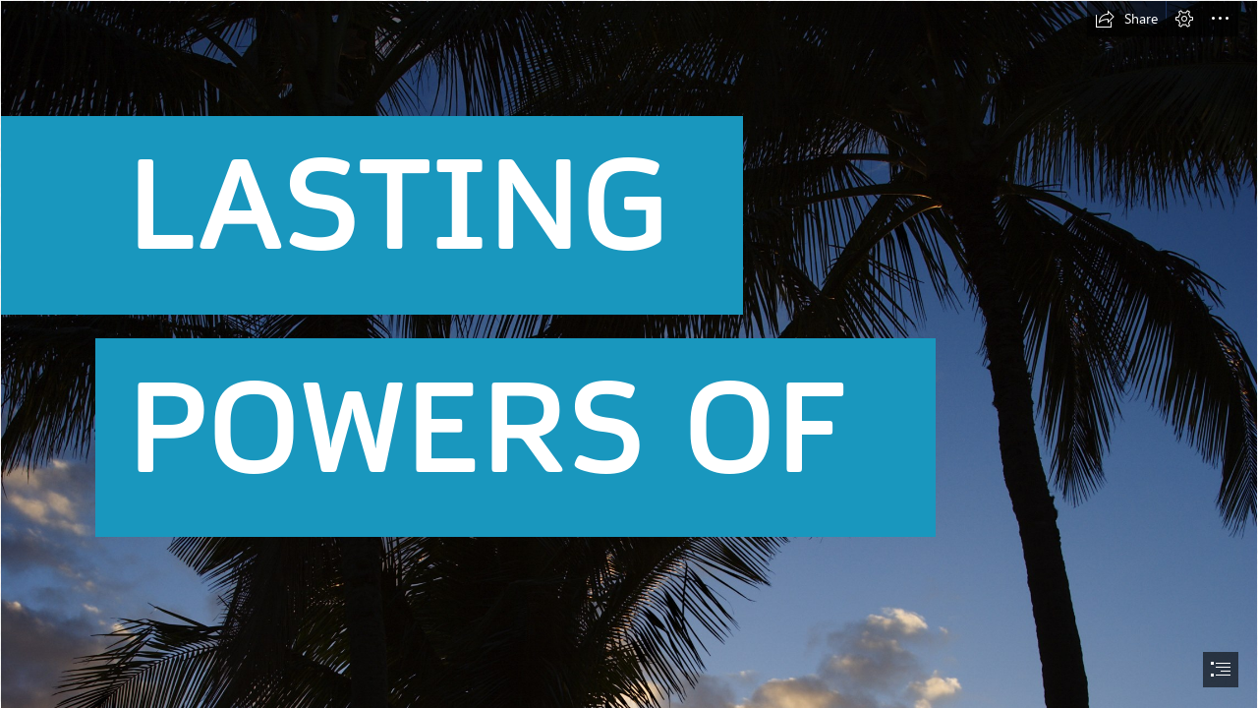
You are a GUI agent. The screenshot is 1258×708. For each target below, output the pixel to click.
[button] (1126, 18)
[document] (629, 354)
